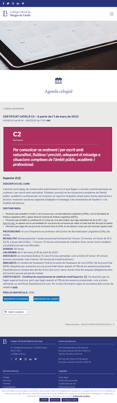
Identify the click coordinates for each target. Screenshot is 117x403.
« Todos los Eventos (13, 109)
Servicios (7, 381)
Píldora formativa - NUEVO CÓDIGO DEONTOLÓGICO (88, 324)
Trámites (6, 384)
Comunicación (9, 387)
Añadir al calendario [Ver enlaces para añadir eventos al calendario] (16, 312)
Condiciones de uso (67, 384)
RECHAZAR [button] (55, 400)
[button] (111, 13)
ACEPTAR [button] (44, 400)
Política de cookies (66, 387)
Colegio (6, 377)
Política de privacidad (67, 381)
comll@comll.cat (18, 354)
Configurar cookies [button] (70, 400)
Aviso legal (63, 377)
